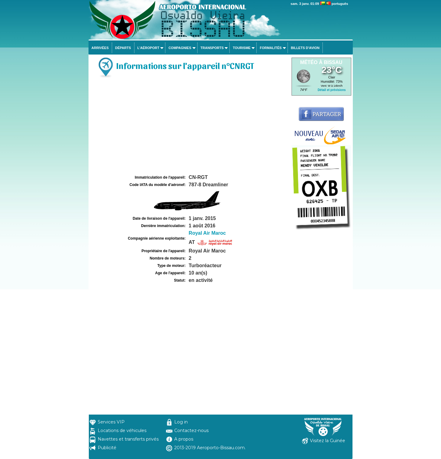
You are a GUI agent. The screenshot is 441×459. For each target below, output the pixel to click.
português (340, 4)
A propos (183, 439)
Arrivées (100, 48)
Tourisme (242, 48)
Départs (123, 48)
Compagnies (179, 48)
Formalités (271, 48)
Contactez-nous (191, 430)
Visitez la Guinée (327, 440)
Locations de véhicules (122, 430)
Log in (181, 422)
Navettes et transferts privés (128, 439)
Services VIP (111, 422)
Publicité (107, 447)
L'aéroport (149, 48)
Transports (212, 48)
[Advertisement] (189, 127)
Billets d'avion (305, 48)
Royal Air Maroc (207, 233)
